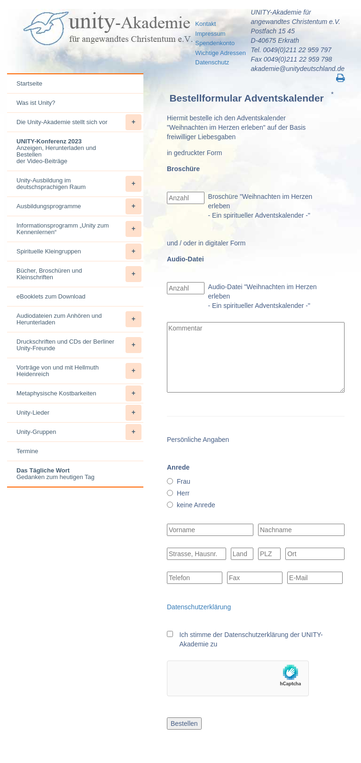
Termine (27, 451)
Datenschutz (212, 62)
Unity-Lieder (78, 413)
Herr (183, 493)
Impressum (210, 33)
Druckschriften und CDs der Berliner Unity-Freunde (78, 345)
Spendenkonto (215, 43)
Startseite (29, 83)
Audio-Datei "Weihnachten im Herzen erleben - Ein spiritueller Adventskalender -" (262, 296)
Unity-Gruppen (78, 432)
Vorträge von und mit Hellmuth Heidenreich (78, 371)
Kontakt (205, 23)
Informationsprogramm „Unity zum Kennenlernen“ (78, 229)
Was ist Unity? (35, 102)
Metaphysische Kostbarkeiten (78, 393)
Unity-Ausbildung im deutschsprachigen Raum (78, 184)
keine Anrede (196, 505)
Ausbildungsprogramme (78, 206)
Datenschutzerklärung (199, 607)
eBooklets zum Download (51, 296)
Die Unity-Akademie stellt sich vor (78, 122)
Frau (183, 481)
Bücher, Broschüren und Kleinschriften (78, 274)
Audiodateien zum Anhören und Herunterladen (78, 319)
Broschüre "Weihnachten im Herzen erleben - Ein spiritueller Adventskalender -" (260, 206)
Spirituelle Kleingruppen (78, 252)
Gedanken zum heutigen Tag (55, 473)
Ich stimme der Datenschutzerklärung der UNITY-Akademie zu (250, 639)
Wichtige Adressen (220, 52)
